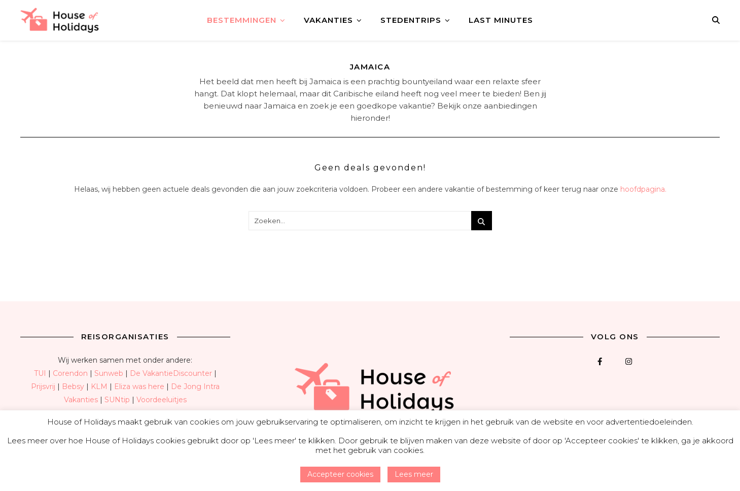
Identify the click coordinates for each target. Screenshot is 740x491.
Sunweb (108, 373)
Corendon (70, 373)
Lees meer (414, 474)
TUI (40, 373)
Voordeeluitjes (161, 399)
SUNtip (117, 399)
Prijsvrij (43, 386)
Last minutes (501, 20)
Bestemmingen (241, 20)
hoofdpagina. (643, 189)
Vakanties (328, 20)
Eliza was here (139, 386)
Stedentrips (410, 20)
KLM (99, 386)
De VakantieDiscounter (171, 373)
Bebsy (73, 386)
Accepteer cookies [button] (340, 474)
